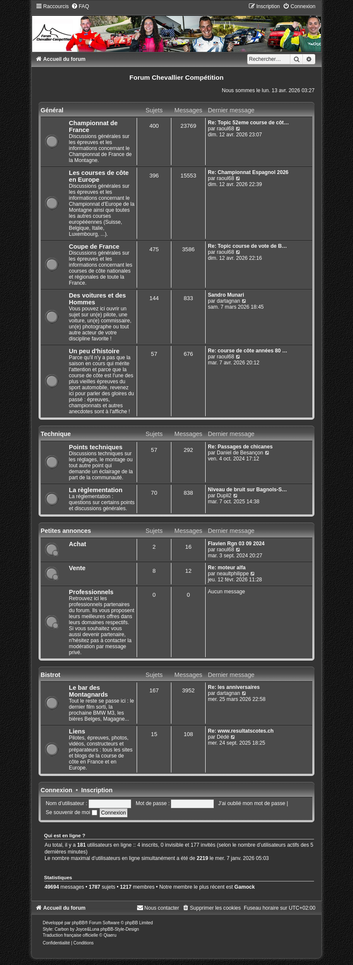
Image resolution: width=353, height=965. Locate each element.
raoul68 (225, 129)
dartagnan (228, 301)
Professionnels (91, 592)
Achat (77, 544)
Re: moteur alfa (226, 568)
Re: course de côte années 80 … (247, 351)
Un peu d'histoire (94, 351)
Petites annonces (66, 530)
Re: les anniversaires (234, 687)
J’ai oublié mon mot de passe (251, 803)
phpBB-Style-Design (119, 929)
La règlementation (96, 490)
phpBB (78, 922)
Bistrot (50, 674)
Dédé (223, 737)
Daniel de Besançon (240, 453)
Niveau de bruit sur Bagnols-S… (247, 490)
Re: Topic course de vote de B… (247, 246)
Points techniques (96, 447)
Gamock (244, 887)
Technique (56, 433)
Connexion (56, 790)
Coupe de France (94, 246)
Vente (77, 568)
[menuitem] (80, 6)
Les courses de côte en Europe (99, 176)
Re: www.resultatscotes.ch (240, 731)
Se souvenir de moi (71, 812)
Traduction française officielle (70, 935)
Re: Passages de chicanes (240, 447)
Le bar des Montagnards (88, 691)
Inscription (97, 790)
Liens (77, 731)
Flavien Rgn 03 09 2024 (236, 544)
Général (52, 110)
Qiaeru (110, 935)
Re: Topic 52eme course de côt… (248, 123)
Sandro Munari (226, 295)
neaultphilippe (233, 574)
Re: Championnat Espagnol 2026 (248, 172)
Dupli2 (224, 496)
